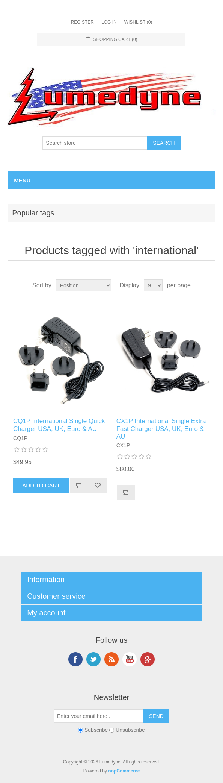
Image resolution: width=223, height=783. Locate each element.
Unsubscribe (130, 730)
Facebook (75, 659)
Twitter (93, 659)
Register (82, 22)
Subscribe (96, 730)
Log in (109, 22)
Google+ (147, 659)
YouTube (129, 659)
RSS (111, 659)
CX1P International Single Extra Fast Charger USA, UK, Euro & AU (161, 428)
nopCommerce (124, 771)
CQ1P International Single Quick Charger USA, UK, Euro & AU (59, 424)
